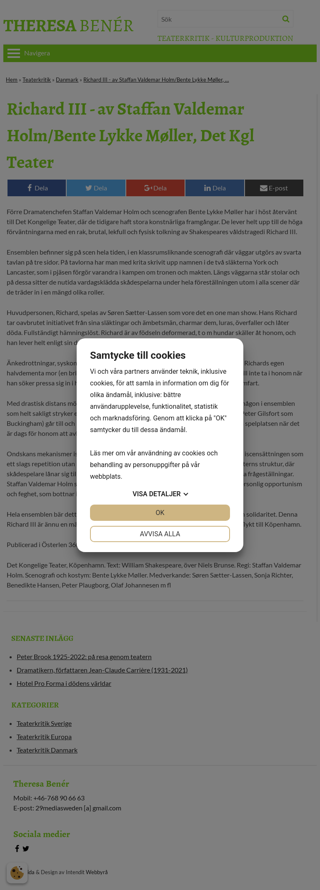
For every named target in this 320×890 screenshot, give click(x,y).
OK (159, 513)
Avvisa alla (160, 534)
